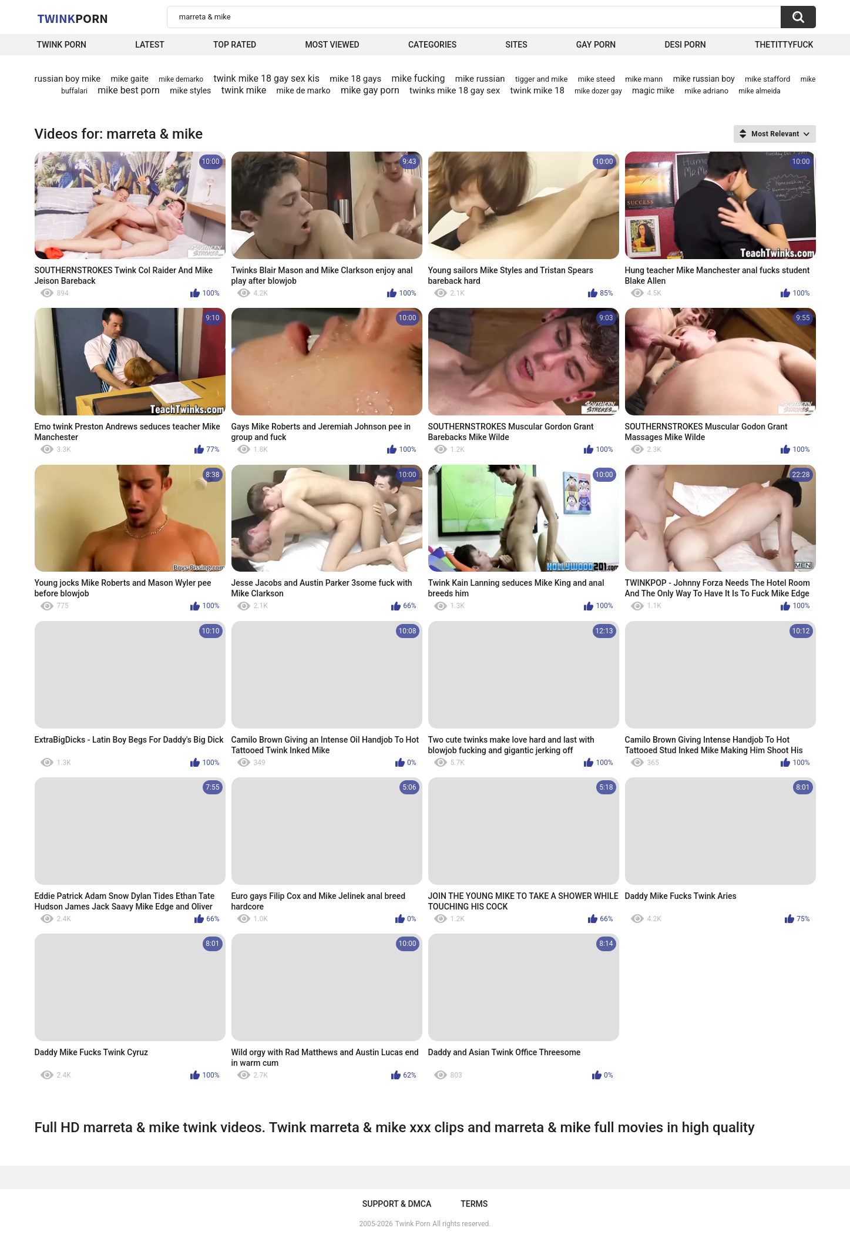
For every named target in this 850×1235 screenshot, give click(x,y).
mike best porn (129, 90)
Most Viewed (332, 44)
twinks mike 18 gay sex (454, 90)
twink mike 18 (537, 90)
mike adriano (706, 90)
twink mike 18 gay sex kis (267, 78)
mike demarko (181, 79)
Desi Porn (684, 44)
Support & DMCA (396, 1204)
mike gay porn (370, 90)
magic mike (653, 90)
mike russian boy (704, 78)
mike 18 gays (355, 78)
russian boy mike (68, 78)
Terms (474, 1204)
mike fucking (418, 78)
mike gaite (129, 78)
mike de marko (304, 90)
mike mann (644, 79)
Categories (432, 44)
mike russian (480, 78)
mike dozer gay (597, 91)
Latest (149, 44)
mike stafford (767, 79)
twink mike (243, 90)
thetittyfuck (784, 44)
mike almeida (760, 91)
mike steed (596, 79)
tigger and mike (541, 79)
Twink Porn (62, 44)
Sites (516, 44)
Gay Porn (596, 44)
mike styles (190, 90)
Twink (73, 18)
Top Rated (234, 44)
